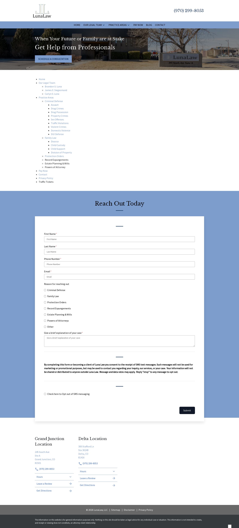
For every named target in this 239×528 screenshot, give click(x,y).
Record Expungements (59, 308)
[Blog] (149, 25)
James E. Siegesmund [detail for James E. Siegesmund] (56, 90)
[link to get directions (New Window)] (54, 457)
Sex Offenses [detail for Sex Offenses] (57, 119)
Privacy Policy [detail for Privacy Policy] (46, 178)
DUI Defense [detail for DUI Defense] (57, 134)
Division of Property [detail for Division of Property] (61, 152)
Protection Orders (56, 302)
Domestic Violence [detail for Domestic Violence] (60, 130)
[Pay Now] (138, 25)
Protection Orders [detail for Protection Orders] (54, 156)
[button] (103, 25)
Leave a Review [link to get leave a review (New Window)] (54, 484)
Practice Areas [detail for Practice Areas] (46, 97)
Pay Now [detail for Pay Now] (43, 170)
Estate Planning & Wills (59, 314)
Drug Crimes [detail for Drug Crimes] (57, 108)
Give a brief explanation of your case (63, 332)
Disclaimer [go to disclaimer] (129, 509)
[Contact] (160, 25)
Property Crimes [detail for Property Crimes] (59, 115)
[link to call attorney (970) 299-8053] (188, 11)
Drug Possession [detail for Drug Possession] (59, 112)
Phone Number (52, 258)
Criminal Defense (56, 290)
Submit (187, 410)
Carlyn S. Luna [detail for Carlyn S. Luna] (52, 93)
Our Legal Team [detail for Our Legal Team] (47, 82)
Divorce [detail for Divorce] (55, 141)
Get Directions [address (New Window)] (54, 491)
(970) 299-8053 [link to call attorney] (44, 468)
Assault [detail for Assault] (55, 104)
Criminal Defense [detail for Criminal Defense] (54, 101)
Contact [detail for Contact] (43, 174)
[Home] (77, 25)
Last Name (49, 246)
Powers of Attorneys (58, 320)
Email (47, 271)
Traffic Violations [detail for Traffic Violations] (60, 123)
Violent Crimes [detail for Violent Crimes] (58, 126)
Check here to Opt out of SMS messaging (68, 393)
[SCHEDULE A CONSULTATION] (53, 59)
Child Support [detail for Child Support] (58, 148)
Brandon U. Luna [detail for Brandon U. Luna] (53, 86)
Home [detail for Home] (42, 79)
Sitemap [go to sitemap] (115, 509)
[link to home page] (42, 10)
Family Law (53, 296)
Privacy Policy (146, 509)
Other (50, 326)
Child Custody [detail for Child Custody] (58, 145)
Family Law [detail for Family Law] (50, 137)
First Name (50, 233)
